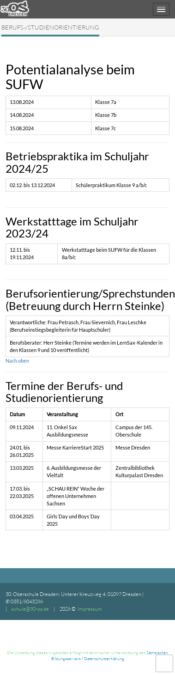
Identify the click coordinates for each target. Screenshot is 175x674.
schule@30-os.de (30, 609)
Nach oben (17, 361)
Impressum (90, 609)
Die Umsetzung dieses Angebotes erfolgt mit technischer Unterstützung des (76, 652)
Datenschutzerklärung (104, 658)
